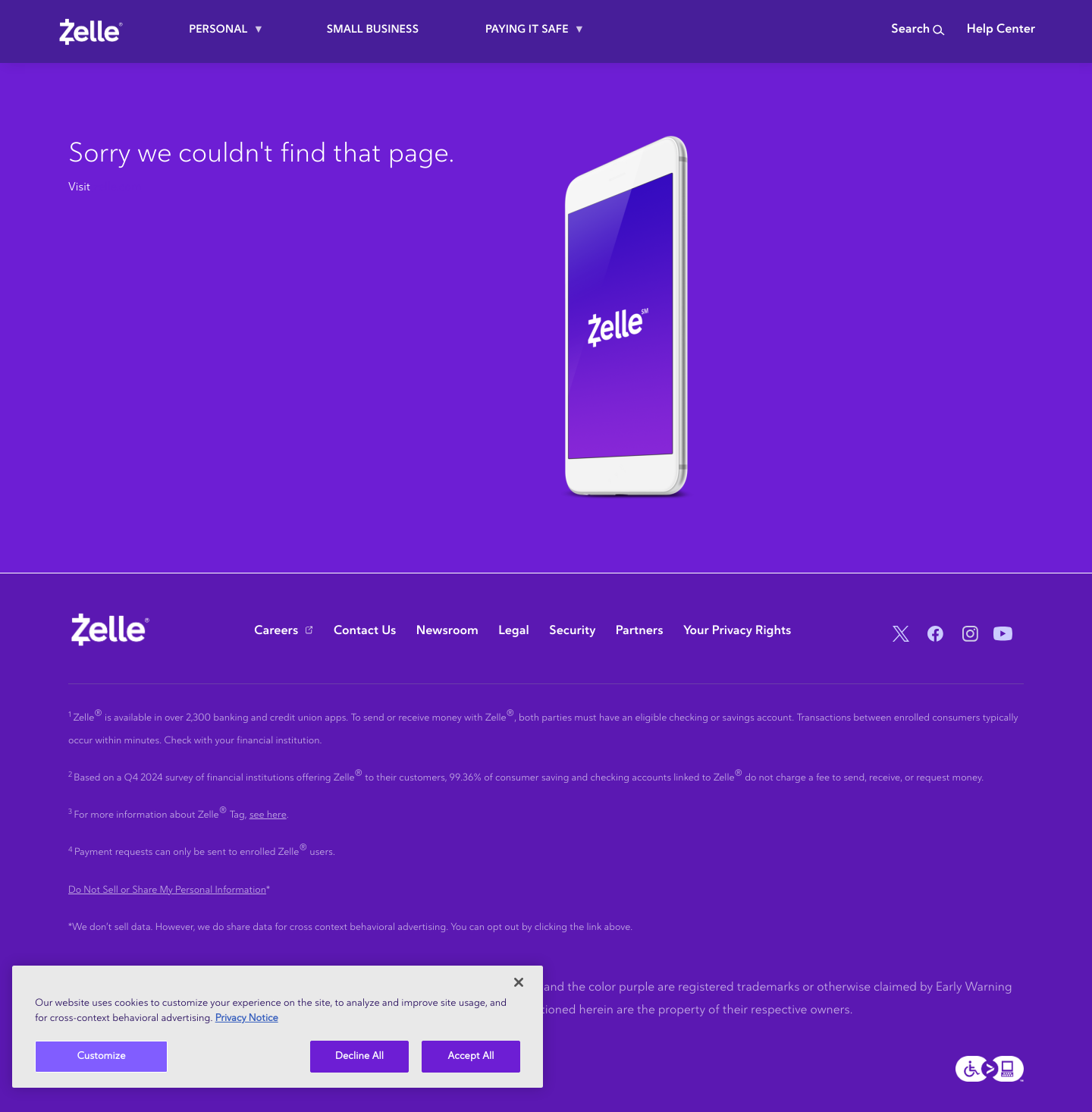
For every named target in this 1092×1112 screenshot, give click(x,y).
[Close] (518, 982)
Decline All (359, 1056)
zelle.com (117, 187)
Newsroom (447, 631)
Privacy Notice (246, 1018)
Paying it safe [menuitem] (529, 35)
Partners (640, 631)
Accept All (471, 1056)
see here (268, 815)
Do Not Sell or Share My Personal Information (167, 890)
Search (918, 30)
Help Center (1001, 30)
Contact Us (365, 631)
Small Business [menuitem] (373, 29)
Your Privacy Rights (737, 631)
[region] (277, 1027)
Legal (513, 631)
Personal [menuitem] (220, 35)
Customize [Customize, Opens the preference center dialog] (101, 1056)
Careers (276, 631)
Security (572, 631)
